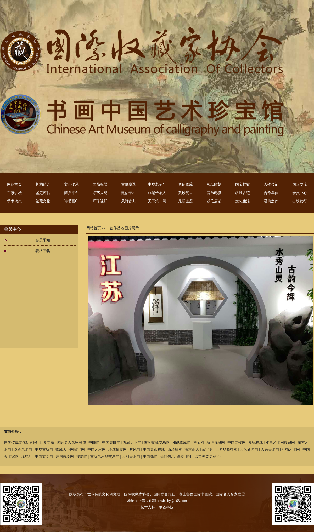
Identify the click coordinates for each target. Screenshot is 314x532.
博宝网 (198, 442)
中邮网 (93, 442)
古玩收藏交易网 (157, 442)
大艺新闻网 (249, 449)
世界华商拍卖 (226, 449)
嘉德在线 (255, 442)
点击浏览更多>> (207, 457)
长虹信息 (167, 457)
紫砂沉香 (185, 193)
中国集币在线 (154, 449)
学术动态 (14, 201)
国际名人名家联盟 (71, 442)
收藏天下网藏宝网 (70, 449)
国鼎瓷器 (100, 184)
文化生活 (242, 201)
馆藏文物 (43, 201)
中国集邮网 (111, 442)
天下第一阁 (157, 201)
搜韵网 (81, 457)
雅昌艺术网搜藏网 (280, 442)
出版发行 (299, 201)
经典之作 (271, 201)
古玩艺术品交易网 (104, 457)
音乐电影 (214, 193)
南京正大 (191, 449)
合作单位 (271, 193)
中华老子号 (157, 184)
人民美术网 (270, 449)
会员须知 (42, 240)
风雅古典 (128, 201)
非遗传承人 (157, 193)
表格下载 (42, 251)
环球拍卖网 (117, 449)
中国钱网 (150, 457)
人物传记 (271, 184)
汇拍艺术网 (291, 449)
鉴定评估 (43, 193)
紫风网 (134, 449)
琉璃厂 (26, 457)
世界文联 (47, 442)
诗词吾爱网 (64, 457)
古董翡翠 (128, 184)
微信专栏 (128, 193)
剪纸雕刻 (214, 184)
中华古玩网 (44, 449)
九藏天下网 (132, 442)
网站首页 (14, 184)
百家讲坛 (14, 193)
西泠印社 (184, 457)
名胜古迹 (242, 193)
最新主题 (185, 201)
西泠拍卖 (174, 449)
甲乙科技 (166, 507)
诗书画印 (71, 201)
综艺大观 (100, 193)
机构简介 (43, 184)
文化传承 (71, 184)
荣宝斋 (207, 449)
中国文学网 (44, 457)
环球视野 (100, 201)
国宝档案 (242, 184)
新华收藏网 (215, 442)
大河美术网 (131, 457)
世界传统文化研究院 (20, 442)
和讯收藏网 (181, 442)
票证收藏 (185, 184)
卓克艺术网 (23, 449)
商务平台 (71, 193)
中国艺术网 (96, 449)
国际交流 (299, 184)
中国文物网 (236, 442)
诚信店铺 (214, 201)
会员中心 (299, 193)
